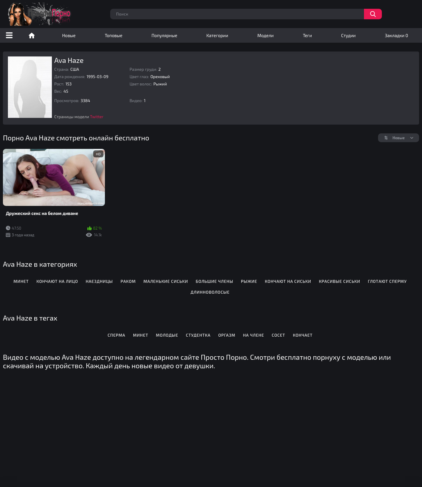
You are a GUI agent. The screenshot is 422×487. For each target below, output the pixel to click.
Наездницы (99, 281)
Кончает (302, 335)
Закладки (396, 35)
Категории (217, 35)
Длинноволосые (209, 292)
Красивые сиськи (339, 281)
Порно (31, 35)
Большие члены (214, 281)
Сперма (116, 335)
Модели (265, 35)
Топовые (113, 35)
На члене (253, 335)
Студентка (198, 335)
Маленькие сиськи (165, 281)
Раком (128, 281)
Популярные (164, 35)
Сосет (278, 335)
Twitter (96, 116)
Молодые (167, 335)
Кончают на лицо (57, 281)
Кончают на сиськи (288, 281)
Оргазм (226, 335)
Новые (69, 35)
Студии (348, 35)
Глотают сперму (387, 281)
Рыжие (249, 281)
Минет (21, 281)
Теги (307, 35)
